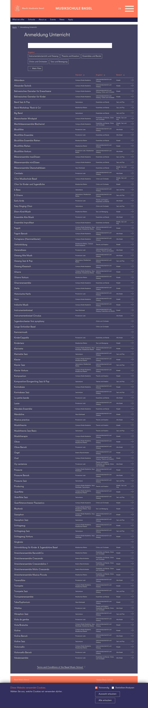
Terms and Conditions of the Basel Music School (61, 667)
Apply (70, 20)
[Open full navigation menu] (129, 9)
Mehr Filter (35, 68)
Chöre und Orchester (38, 62)
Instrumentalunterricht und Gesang (43, 56)
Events (53, 20)
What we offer (18, 20)
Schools (31, 20)
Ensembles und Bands (92, 56)
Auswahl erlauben (107, 694)
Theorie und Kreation (70, 56)
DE (119, 9)
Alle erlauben (105, 700)
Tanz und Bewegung (58, 62)
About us (42, 20)
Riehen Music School (105, 680)
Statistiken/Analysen (124, 688)
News (62, 20)
